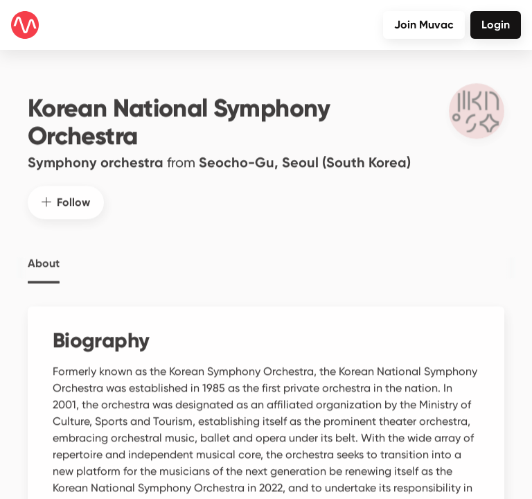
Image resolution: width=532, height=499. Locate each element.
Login (495, 24)
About (44, 255)
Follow (66, 193)
